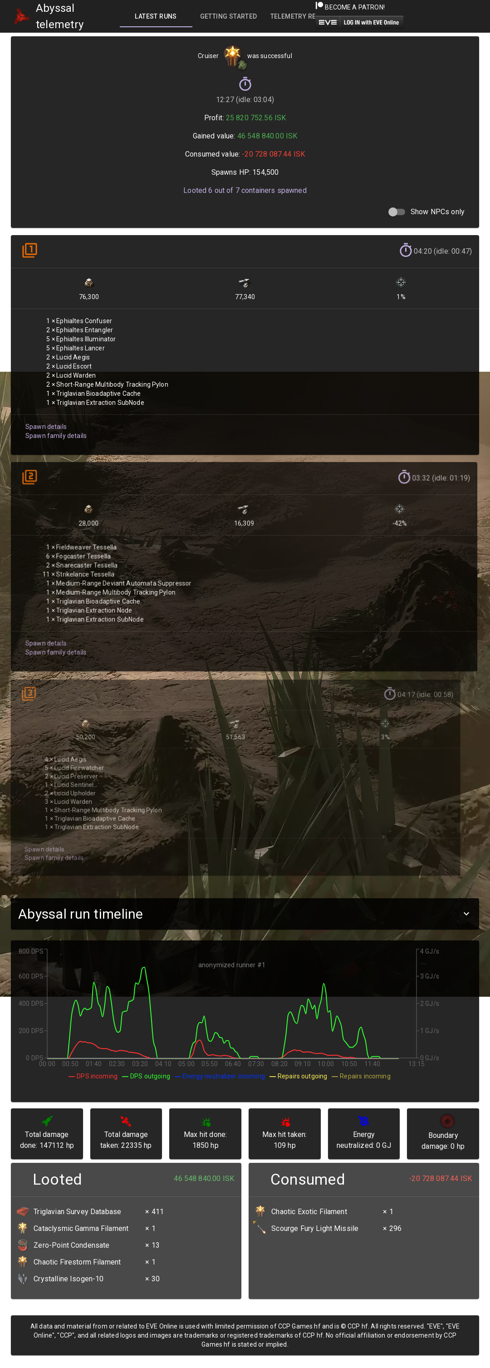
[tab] (156, 16)
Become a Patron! (350, 7)
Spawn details (45, 419)
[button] (245, 914)
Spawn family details (55, 427)
